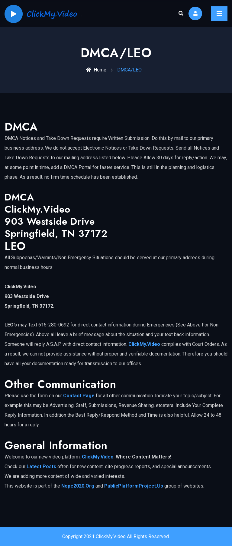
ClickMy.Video (144, 344)
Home (96, 70)
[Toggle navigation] (219, 13)
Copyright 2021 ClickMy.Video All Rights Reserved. (116, 536)
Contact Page (79, 396)
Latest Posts (41, 466)
